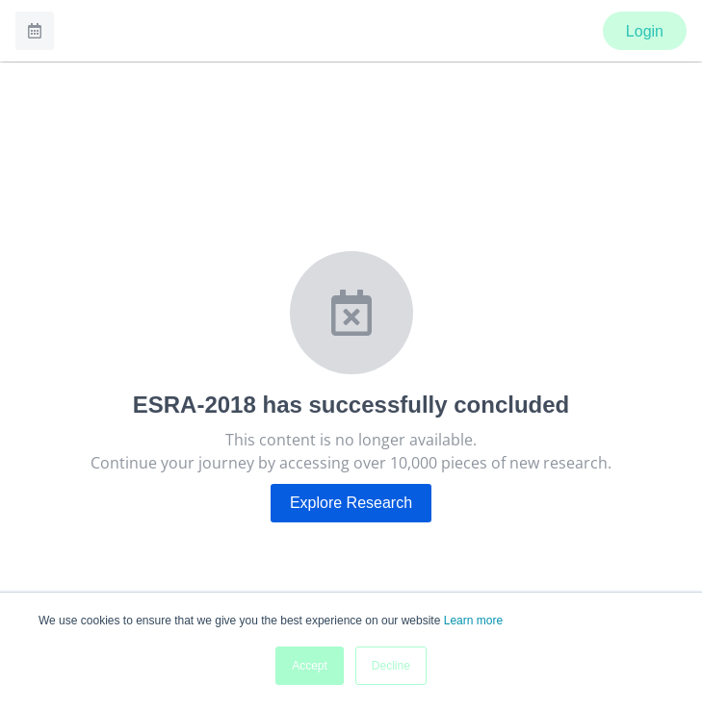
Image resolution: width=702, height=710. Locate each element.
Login (644, 31)
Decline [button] (391, 665)
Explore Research (351, 502)
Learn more (473, 620)
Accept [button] (309, 665)
